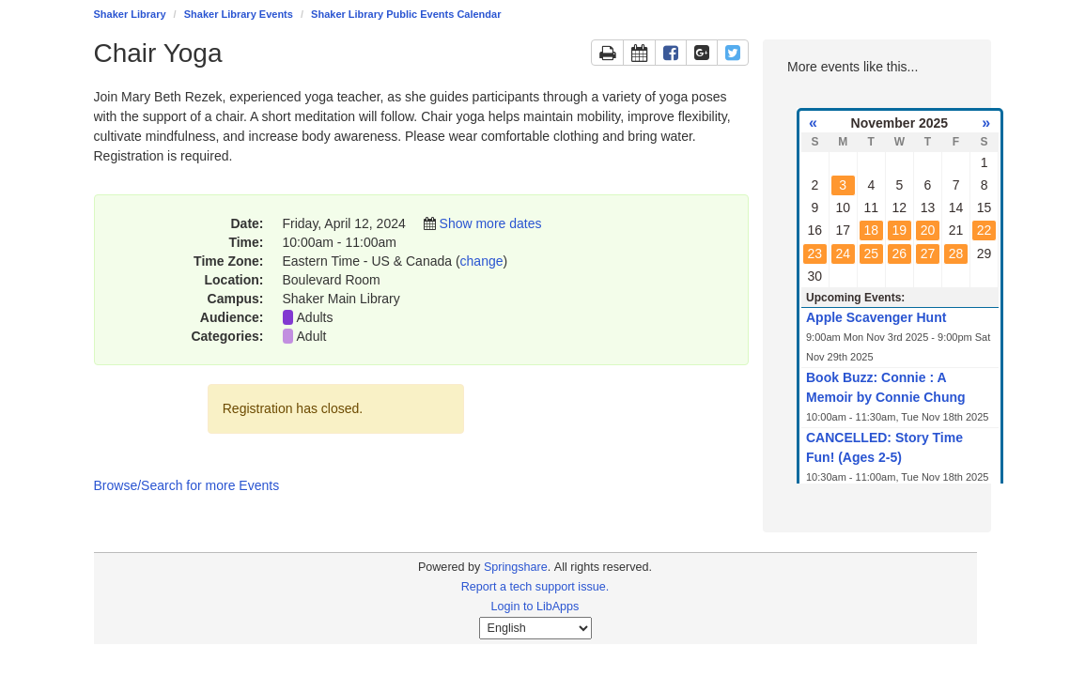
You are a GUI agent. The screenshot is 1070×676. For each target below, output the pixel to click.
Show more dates (491, 223)
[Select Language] (535, 628)
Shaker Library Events (238, 14)
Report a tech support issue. (535, 586)
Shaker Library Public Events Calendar (406, 14)
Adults (315, 317)
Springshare (516, 567)
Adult (312, 336)
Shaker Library (130, 14)
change (482, 261)
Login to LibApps (535, 606)
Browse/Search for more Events (187, 485)
